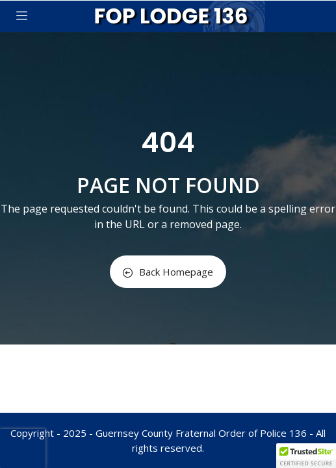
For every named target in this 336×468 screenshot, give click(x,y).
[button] (306, 455)
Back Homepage (168, 271)
